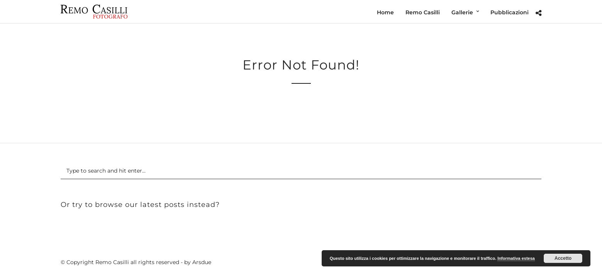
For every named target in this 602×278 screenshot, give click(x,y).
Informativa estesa (516, 258)
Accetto (563, 258)
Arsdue (201, 262)
